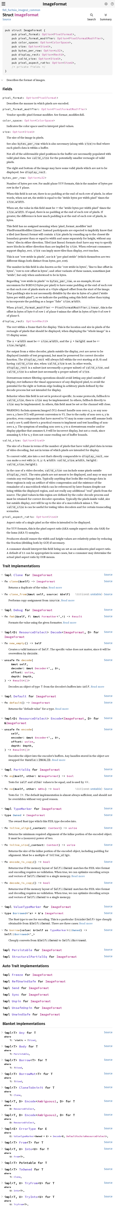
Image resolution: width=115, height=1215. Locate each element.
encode (26, 729)
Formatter (49, 616)
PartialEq (22, 770)
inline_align (19, 828)
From (23, 1142)
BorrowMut (27, 1074)
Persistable (22, 950)
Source (7, 19)
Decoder (41, 668)
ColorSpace (60, 42)
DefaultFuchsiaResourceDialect (86, 1136)
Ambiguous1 (47, 1101)
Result (77, 616)
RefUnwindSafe (24, 981)
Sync (15, 994)
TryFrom (31, 1183)
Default (20, 696)
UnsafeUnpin (22, 1008)
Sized (32, 1040)
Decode (56, 632)
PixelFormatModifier (85, 38)
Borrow (24, 1060)
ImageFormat (55, 4)
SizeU (44, 46)
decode (26, 660)
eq (11, 776)
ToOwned (25, 1169)
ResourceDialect (33, 632)
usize (29, 672)
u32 (58, 50)
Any (22, 1033)
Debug (18, 610)
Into (28, 1149)
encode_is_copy (21, 862)
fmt (12, 616)
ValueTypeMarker (27, 907)
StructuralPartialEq (29, 957)
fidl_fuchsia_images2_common (21, 10)
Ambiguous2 (47, 1115)
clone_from (17, 594)
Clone (18, 575)
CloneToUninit (31, 1087)
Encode (56, 718)
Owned (17, 815)
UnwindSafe (21, 1014)
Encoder (41, 737)
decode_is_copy (21, 883)
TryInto (31, 1197)
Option (47, 34)
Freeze (17, 975)
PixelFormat (63, 34)
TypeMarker (23, 809)
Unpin (16, 1001)
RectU (58, 54)
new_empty (17, 643)
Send (15, 988)
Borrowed (19, 913)
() (26, 680)
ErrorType (27, 1129)
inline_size (18, 845)
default (15, 702)
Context (54, 828)
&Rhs (41, 789)
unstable (95, 594)
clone (13, 581)
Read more (55, 587)
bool (70, 776)
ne (11, 789)
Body (23, 1046)
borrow (14, 930)
